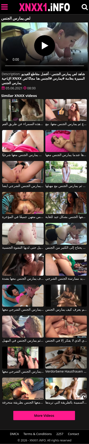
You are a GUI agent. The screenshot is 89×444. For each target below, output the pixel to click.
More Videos (44, 415)
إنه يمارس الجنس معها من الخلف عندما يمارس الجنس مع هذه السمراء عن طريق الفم (23, 124)
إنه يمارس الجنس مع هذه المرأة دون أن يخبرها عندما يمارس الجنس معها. (66, 155)
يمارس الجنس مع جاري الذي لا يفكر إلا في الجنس (66, 341)
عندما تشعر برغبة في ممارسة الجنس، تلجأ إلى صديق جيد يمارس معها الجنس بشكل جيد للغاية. (66, 217)
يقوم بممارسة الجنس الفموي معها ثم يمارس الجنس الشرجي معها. (23, 372)
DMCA (14, 434)
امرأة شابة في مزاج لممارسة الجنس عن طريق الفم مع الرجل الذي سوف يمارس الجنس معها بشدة (23, 279)
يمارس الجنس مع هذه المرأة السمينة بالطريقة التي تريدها (66, 403)
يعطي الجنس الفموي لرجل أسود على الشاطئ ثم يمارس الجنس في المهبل (23, 341)
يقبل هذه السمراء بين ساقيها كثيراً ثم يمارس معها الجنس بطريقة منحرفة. (23, 403)
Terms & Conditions (37, 434)
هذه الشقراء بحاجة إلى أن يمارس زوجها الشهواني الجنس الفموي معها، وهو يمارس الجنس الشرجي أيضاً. (23, 186)
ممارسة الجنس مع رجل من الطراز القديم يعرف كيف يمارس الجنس (66, 310)
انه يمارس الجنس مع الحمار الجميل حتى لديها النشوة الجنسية (23, 248)
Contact (73, 434)
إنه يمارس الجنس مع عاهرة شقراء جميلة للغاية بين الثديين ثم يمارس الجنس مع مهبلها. (66, 186)
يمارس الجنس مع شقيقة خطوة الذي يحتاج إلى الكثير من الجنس (66, 248)
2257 (59, 434)
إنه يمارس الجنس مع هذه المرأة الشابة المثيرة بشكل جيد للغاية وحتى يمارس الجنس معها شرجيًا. (23, 155)
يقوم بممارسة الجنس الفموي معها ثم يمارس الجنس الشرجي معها (23, 310)
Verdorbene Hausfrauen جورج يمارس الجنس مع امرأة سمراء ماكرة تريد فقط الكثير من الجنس (66, 372)
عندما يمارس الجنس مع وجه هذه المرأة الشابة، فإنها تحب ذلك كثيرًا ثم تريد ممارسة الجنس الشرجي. (66, 279)
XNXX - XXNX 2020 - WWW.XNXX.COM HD (45, 7)
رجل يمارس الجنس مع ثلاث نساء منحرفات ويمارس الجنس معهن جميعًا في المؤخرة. (23, 217)
